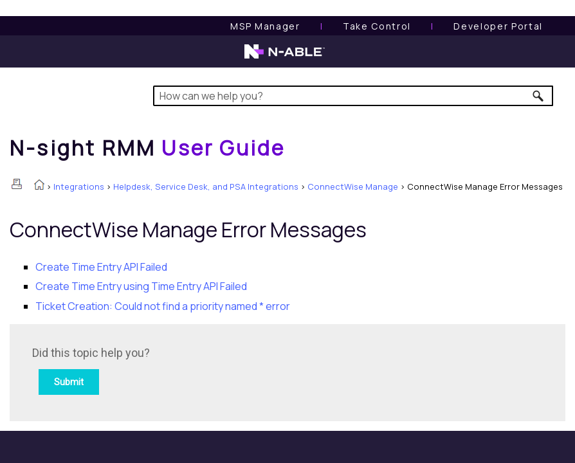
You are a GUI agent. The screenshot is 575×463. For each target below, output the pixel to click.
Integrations (78, 186)
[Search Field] (353, 96)
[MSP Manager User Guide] (265, 26)
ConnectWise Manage (352, 186)
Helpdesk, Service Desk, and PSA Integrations (205, 186)
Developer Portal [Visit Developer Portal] (498, 26)
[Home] (147, 148)
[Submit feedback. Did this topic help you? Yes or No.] (206, 370)
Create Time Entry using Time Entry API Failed (141, 286)
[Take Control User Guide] (377, 26)
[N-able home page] (284, 57)
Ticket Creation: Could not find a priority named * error (162, 306)
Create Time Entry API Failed (101, 267)
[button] (538, 96)
